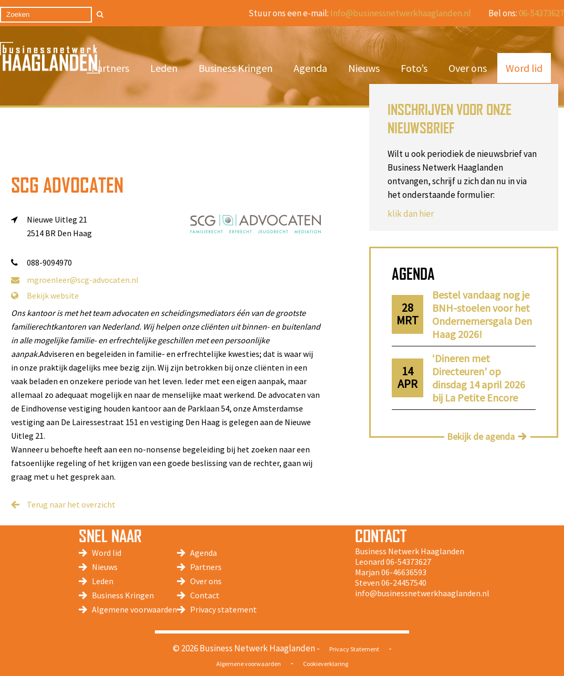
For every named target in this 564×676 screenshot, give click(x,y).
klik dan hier (411, 213)
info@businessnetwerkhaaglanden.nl (422, 593)
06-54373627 (541, 13)
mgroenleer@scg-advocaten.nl (75, 279)
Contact (205, 595)
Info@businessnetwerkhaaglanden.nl (400, 13)
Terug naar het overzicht (71, 504)
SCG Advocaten (67, 185)
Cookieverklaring (325, 664)
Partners (110, 68)
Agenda (310, 68)
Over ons (467, 68)
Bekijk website (45, 295)
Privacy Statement (354, 649)
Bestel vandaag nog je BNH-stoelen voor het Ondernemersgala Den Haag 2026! (482, 314)
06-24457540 (403, 582)
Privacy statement (223, 609)
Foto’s (414, 68)
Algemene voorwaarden (134, 609)
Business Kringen (236, 68)
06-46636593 (403, 572)
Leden (163, 68)
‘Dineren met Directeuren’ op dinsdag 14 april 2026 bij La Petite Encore (478, 378)
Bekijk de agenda (481, 436)
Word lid (524, 68)
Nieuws (364, 68)
